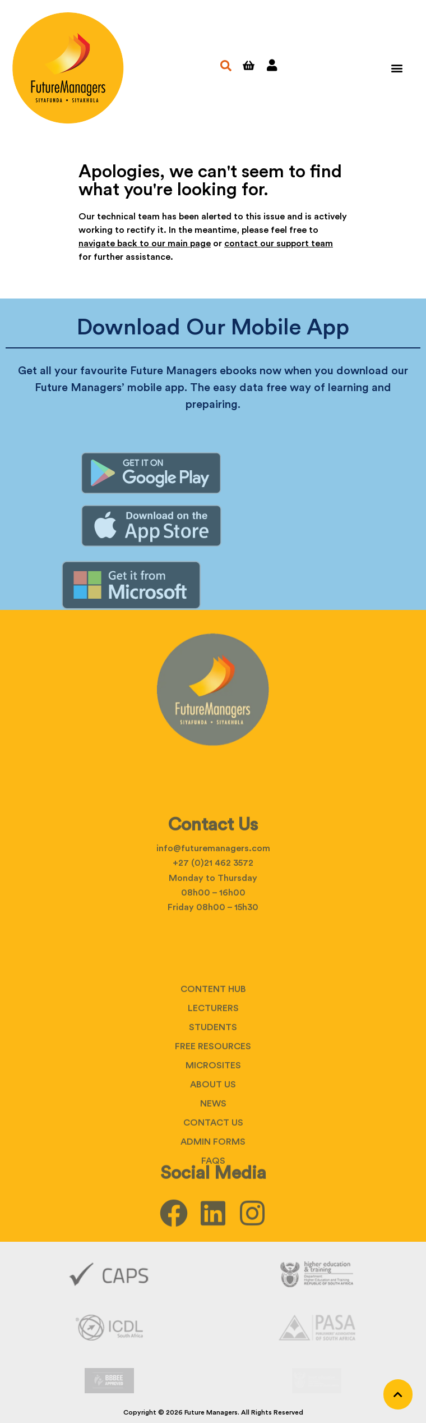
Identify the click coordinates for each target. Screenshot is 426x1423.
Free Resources (213, 1103)
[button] (396, 68)
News (213, 1160)
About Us (213, 1141)
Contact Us (213, 1180)
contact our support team (278, 243)
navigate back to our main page (144, 243)
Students (213, 1084)
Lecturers (213, 1065)
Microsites (213, 1122)
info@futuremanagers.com (213, 880)
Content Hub (213, 1046)
